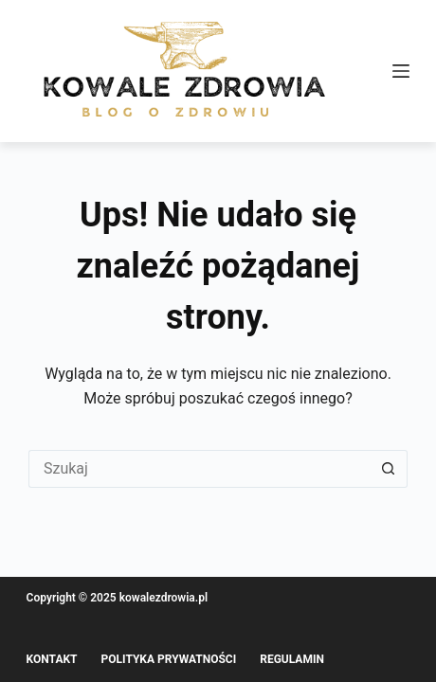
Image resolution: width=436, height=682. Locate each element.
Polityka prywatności (169, 659)
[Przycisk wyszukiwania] (389, 469)
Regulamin (292, 659)
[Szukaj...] (199, 469)
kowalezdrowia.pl (163, 597)
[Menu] (400, 71)
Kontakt (52, 659)
